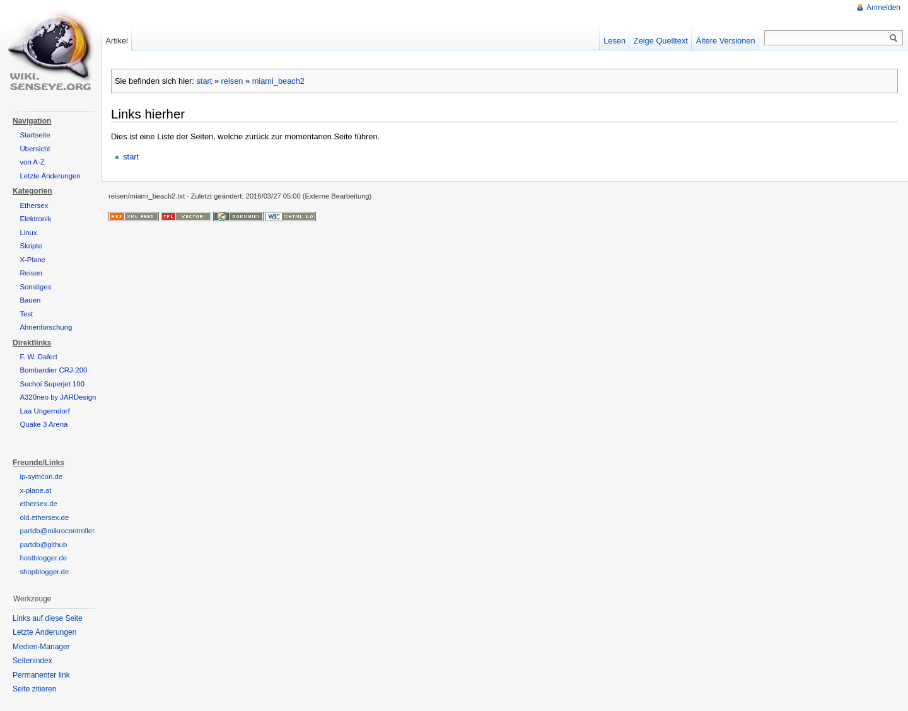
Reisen (31, 273)
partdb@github (43, 544)
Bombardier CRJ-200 (53, 370)
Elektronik (35, 219)
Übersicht (35, 149)
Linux (28, 232)
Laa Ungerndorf (44, 411)
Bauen (30, 300)
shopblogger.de (44, 571)
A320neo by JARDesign (58, 397)
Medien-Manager (41, 646)
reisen (232, 81)
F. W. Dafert (38, 357)
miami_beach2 (278, 81)
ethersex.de (38, 503)
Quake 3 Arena (43, 424)
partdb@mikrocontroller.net (63, 531)
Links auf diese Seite (48, 618)
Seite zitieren (34, 689)
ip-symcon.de (41, 476)
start (204, 81)
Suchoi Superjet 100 (52, 384)
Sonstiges (35, 287)
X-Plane (32, 259)
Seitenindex (32, 660)
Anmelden (883, 7)
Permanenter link (41, 675)
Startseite (35, 135)
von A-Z (32, 162)
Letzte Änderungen (50, 176)
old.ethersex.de (44, 517)
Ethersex (34, 205)
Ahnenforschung (46, 327)
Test (26, 314)
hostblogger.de (43, 558)
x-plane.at (35, 490)
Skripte (31, 246)
